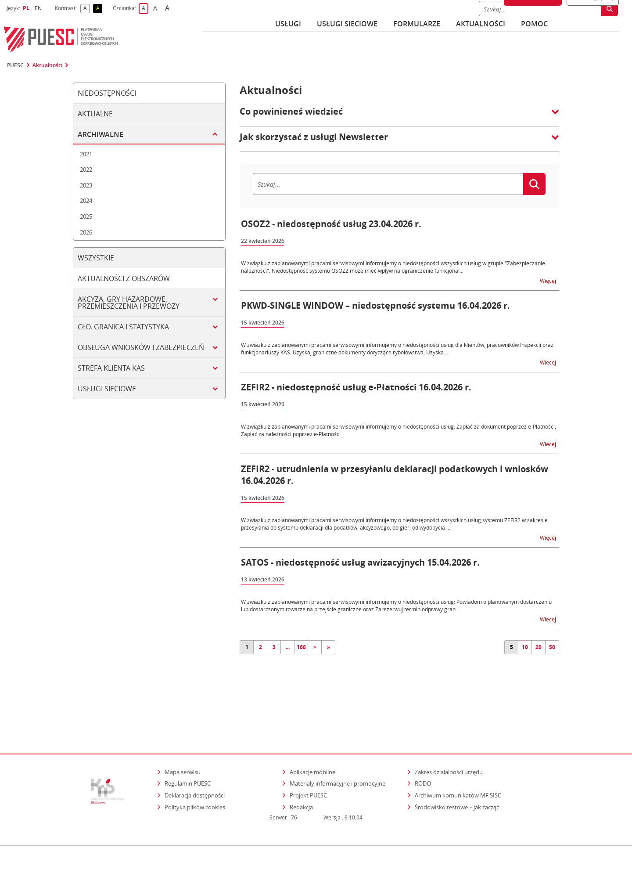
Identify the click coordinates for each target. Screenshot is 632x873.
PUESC (15, 65)
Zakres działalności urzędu (449, 733)
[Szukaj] (388, 184)
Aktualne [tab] (95, 114)
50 (552, 647)
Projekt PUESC (308, 757)
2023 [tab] (86, 185)
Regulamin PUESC (188, 746)
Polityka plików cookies (195, 769)
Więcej (548, 280)
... (288, 647)
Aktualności (480, 24)
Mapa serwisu (183, 734)
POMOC (534, 24)
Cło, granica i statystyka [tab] (123, 327)
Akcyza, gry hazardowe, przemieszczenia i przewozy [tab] (129, 302)
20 (538, 647)
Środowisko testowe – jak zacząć (457, 769)
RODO (423, 746)
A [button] (86, 8)
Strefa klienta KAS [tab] (111, 368)
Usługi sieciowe (347, 24)
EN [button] (39, 8)
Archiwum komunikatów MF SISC (458, 757)
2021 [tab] (86, 154)
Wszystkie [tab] (96, 258)
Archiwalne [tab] (100, 134)
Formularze (416, 24)
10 (525, 647)
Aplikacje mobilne (312, 734)
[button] (399, 115)
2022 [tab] (86, 169)
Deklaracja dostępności (195, 757)
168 (301, 647)
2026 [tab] (86, 232)
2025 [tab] (86, 216)
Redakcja (301, 769)
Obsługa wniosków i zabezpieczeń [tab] (141, 347)
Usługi (288, 24)
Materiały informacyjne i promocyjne (337, 746)
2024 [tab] (86, 201)
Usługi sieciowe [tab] (107, 388)
